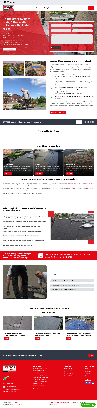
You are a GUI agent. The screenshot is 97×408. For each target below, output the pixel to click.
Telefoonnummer (76, 28)
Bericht (52, 33)
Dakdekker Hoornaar (38, 385)
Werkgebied (48, 8)
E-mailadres (54, 28)
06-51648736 (89, 122)
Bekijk (6, 338)
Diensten (39, 8)
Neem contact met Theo (58, 112)
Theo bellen (9, 49)
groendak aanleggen (86, 183)
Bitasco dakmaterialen (39, 370)
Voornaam (53, 23)
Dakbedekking (68, 370)
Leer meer (8, 173)
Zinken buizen (68, 375)
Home (33, 8)
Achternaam (75, 23)
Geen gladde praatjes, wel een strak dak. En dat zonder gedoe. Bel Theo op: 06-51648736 (68, 255)
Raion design (18, 404)
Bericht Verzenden (55, 47)
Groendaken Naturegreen (40, 381)
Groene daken (68, 368)
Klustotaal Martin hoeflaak (40, 368)
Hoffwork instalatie (38, 374)
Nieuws (63, 8)
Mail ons (79, 122)
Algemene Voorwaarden (63, 402)
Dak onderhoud (68, 373)
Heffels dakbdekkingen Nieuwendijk (42, 376)
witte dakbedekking (72, 183)
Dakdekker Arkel (37, 383)
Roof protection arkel (39, 372)
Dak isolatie (67, 372)
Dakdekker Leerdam (38, 387)
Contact (68, 8)
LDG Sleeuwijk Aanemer (39, 379)
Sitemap (15, 402)
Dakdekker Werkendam (39, 389)
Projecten (56, 8)
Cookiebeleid (52, 402)
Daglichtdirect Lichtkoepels (40, 377)
